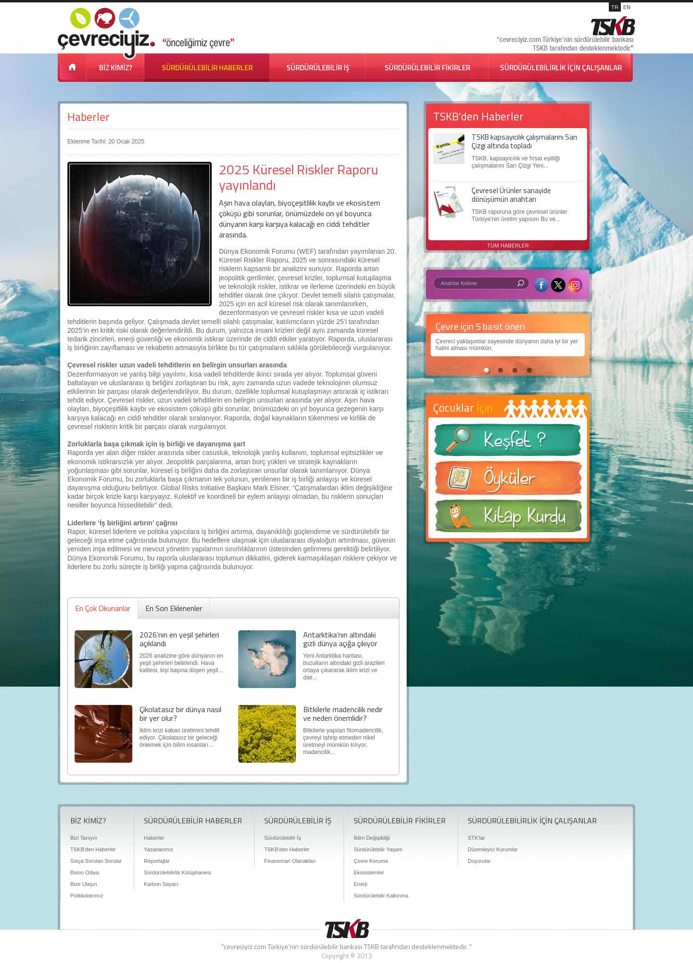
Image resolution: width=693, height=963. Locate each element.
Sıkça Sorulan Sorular (96, 861)
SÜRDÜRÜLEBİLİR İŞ (317, 67)
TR (614, 7)
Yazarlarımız (158, 849)
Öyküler (507, 481)
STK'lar (476, 838)
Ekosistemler (369, 872)
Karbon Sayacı (161, 884)
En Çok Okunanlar (102, 608)
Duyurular (479, 861)
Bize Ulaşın (83, 884)
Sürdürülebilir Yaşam (378, 849)
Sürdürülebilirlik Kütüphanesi (177, 872)
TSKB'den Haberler (93, 849)
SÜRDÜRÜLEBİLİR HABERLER (207, 67)
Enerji (360, 884)
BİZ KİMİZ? (115, 67)
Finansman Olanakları (290, 861)
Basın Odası (85, 872)
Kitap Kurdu (507, 518)
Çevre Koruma (371, 861)
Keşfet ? (507, 442)
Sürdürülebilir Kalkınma (381, 895)
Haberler (88, 116)
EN (626, 7)
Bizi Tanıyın (83, 838)
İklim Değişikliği (372, 838)
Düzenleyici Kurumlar (493, 849)
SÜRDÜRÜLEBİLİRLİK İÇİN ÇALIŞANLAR (561, 67)
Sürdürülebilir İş (282, 838)
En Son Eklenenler (173, 608)
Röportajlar (157, 861)
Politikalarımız (86, 895)
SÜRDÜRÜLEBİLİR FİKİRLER (427, 67)
